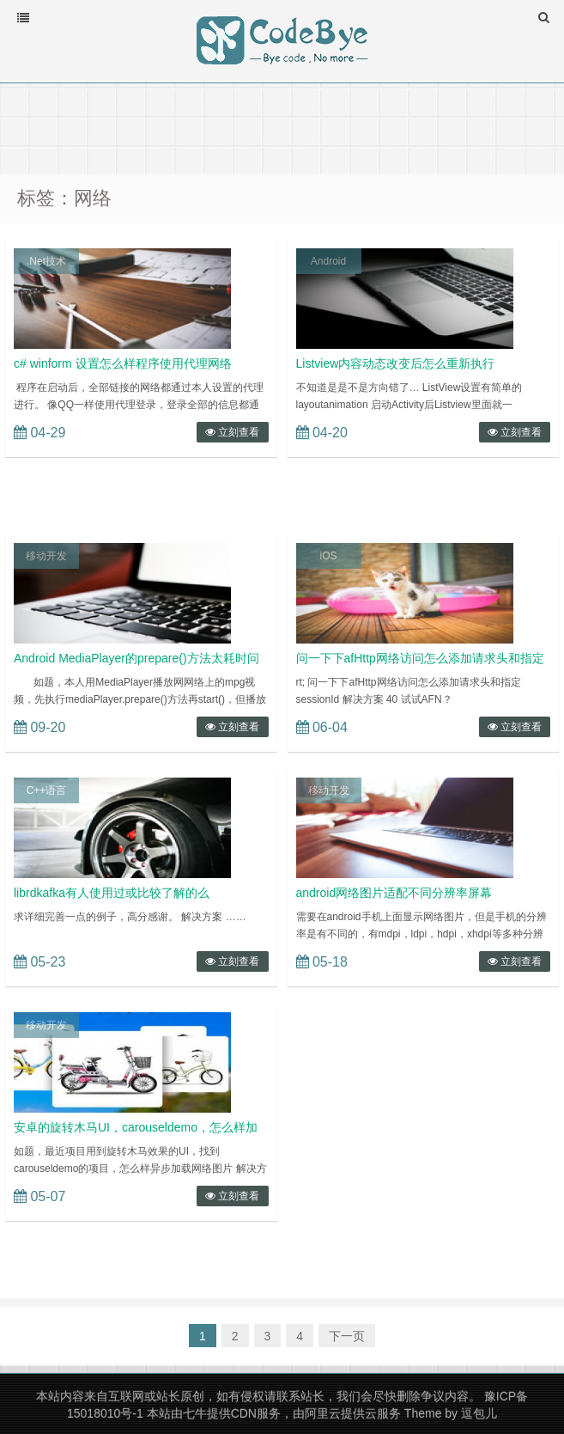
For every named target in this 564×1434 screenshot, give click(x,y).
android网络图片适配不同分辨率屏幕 (394, 893)
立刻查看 (232, 432)
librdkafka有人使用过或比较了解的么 (111, 893)
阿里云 (323, 1413)
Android (328, 261)
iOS (328, 556)
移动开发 (46, 556)
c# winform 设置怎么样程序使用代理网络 (123, 363)
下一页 (347, 1336)
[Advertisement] (282, 127)
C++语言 (47, 790)
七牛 (195, 1413)
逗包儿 (479, 1413)
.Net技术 (46, 261)
